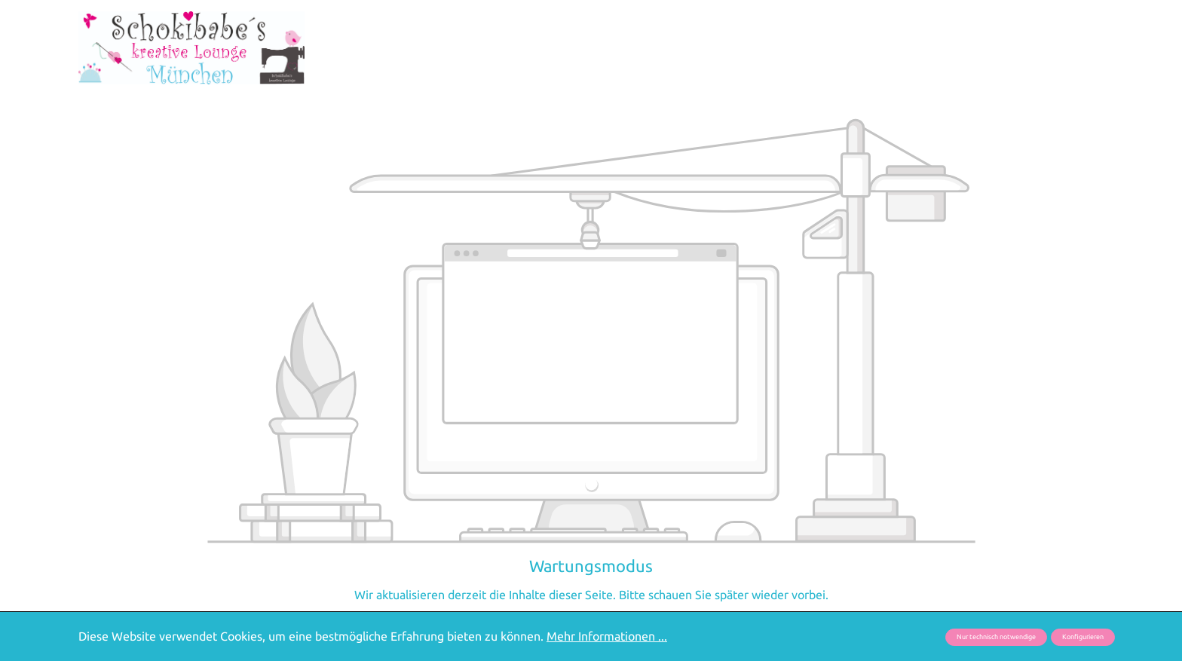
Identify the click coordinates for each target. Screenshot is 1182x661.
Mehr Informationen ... (607, 636)
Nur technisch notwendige (996, 637)
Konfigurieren (1083, 637)
